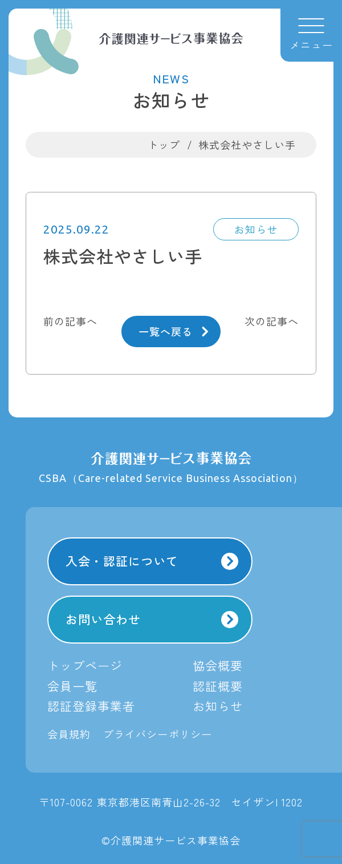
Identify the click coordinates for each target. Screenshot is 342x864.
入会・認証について (152, 561)
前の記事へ (70, 321)
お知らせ (218, 705)
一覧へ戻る (173, 331)
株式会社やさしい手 (247, 144)
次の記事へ (272, 321)
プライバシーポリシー (157, 733)
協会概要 (218, 665)
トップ (164, 144)
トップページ (85, 665)
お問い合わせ (152, 619)
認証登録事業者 (91, 705)
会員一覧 (72, 685)
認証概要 (218, 685)
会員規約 (69, 733)
